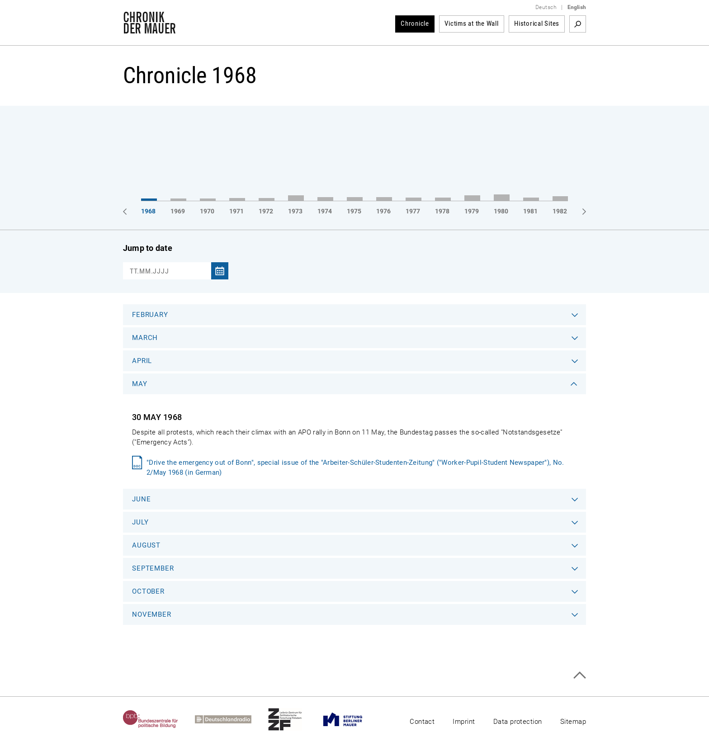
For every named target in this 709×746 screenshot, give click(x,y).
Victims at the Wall (471, 23)
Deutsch (546, 7)
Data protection (517, 722)
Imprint (464, 722)
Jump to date (147, 248)
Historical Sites (536, 23)
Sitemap (573, 722)
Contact (422, 722)
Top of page (579, 675)
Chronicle (415, 23)
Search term (577, 24)
